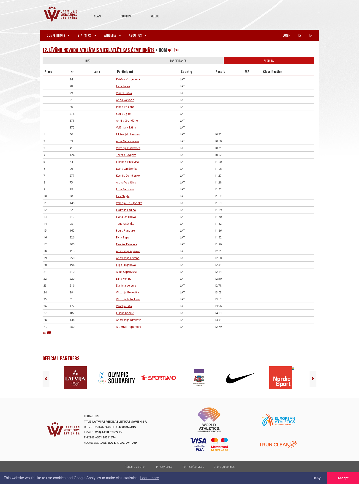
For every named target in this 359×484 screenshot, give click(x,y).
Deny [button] (317, 478)
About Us (137, 35)
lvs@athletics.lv (107, 432)
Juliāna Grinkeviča (127, 162)
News (97, 16)
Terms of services (193, 467)
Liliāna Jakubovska (128, 134)
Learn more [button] (149, 478)
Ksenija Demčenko (128, 176)
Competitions (58, 35)
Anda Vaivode (125, 100)
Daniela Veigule (126, 285)
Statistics (87, 35)
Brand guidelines (224, 467)
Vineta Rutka (124, 93)
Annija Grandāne (127, 121)
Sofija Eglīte (123, 114)
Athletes (112, 35)
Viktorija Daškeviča (128, 148)
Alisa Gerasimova (127, 141)
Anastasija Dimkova (128, 320)
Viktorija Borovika (127, 292)
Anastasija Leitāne (127, 258)
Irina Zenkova (125, 189)
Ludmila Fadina (126, 210)
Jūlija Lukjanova (126, 265)
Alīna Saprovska (126, 272)
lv (299, 35)
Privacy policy (164, 467)
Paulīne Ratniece (126, 244)
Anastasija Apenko (128, 251)
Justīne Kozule (125, 313)
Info (87, 61)
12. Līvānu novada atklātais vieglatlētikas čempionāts (99, 49)
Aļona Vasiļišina (126, 182)
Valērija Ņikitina (126, 127)
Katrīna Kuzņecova (128, 79)
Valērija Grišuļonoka (129, 203)
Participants (178, 61)
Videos (154, 16)
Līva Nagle (122, 196)
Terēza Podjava (126, 155)
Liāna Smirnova (126, 217)
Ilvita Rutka (123, 86)
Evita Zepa (123, 237)
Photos (125, 16)
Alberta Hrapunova (128, 327)
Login (286, 35)
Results (269, 61)
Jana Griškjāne (125, 107)
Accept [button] (342, 478)
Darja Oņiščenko (127, 169)
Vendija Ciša (124, 306)
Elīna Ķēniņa (123, 279)
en (310, 35)
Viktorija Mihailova (128, 299)
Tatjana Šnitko (125, 224)
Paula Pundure (125, 230)
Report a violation (135, 467)
